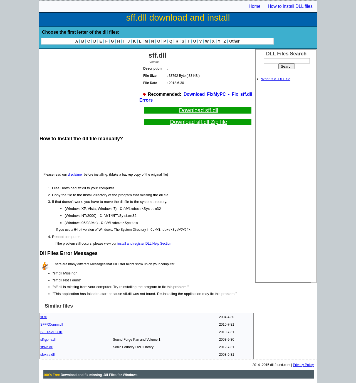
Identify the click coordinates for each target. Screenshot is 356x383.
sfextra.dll (47, 354)
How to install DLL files (290, 6)
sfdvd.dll (46, 346)
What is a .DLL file (275, 79)
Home (255, 6)
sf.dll (43, 316)
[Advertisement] (89, 89)
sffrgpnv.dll (48, 339)
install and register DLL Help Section (144, 243)
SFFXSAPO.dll (51, 331)
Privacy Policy (303, 364)
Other (234, 41)
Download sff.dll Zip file (198, 122)
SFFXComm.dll (51, 324)
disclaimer (75, 174)
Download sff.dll (198, 110)
